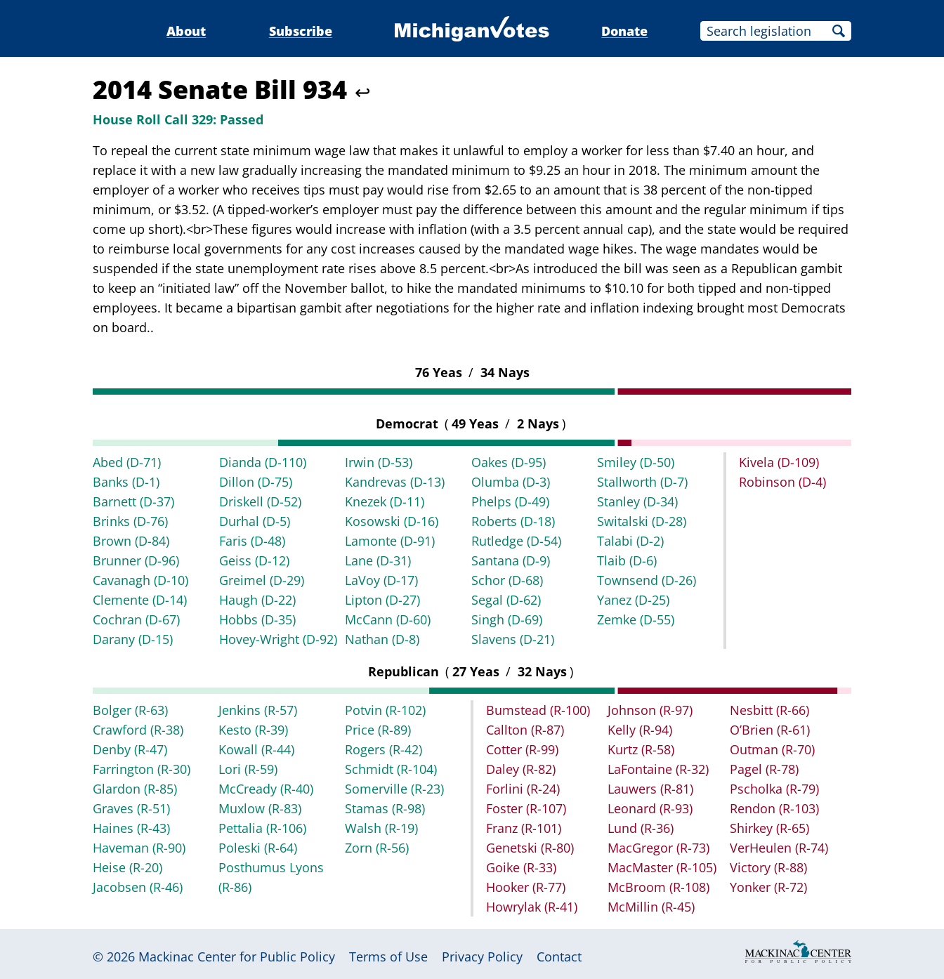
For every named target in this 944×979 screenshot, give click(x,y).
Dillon (255, 481)
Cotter (522, 749)
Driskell (260, 501)
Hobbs (257, 619)
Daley (521, 769)
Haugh (257, 599)
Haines (131, 828)
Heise (127, 867)
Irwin (378, 462)
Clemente (140, 599)
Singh (506, 619)
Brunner (136, 560)
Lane (378, 560)
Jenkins (257, 710)
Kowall (256, 749)
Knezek (384, 501)
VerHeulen (779, 847)
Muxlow (259, 808)
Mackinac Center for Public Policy (236, 956)
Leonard (650, 808)
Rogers (383, 749)
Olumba (510, 481)
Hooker (525, 887)
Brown (131, 540)
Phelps (510, 501)
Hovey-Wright (278, 639)
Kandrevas (395, 481)
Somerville (394, 788)
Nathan (382, 639)
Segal (506, 599)
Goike (521, 867)
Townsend (646, 580)
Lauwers (650, 788)
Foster (526, 808)
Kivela (779, 462)
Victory (768, 867)
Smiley (635, 462)
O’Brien (770, 729)
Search (838, 31)
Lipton (382, 599)
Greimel (261, 580)
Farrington (141, 769)
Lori (247, 769)
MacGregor (658, 847)
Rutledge (516, 540)
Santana (510, 560)
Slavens (512, 639)
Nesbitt (769, 710)
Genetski (530, 847)
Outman (772, 749)
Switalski (641, 521)
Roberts (513, 521)
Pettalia (262, 828)
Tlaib (627, 560)
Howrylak (531, 906)
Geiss (254, 560)
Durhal (254, 521)
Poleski (257, 847)
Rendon (774, 808)
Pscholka (774, 788)
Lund (641, 828)
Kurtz (641, 749)
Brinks (130, 521)
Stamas (385, 808)
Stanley (637, 501)
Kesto (253, 729)
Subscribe (300, 30)
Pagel (764, 769)
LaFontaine (658, 769)
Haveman (139, 847)
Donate (624, 30)
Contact (559, 956)
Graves (131, 808)
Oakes (508, 462)
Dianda (262, 462)
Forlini (523, 788)
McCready (265, 788)
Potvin (385, 710)
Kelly (640, 729)
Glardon (135, 788)
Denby (130, 749)
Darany (133, 639)
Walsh (381, 828)
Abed (127, 462)
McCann (388, 619)
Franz (523, 828)
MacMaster (662, 867)
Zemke (635, 619)
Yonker (768, 887)
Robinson (782, 481)
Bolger (130, 710)
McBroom (658, 887)
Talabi (630, 540)
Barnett (133, 501)
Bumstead (538, 710)
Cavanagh (140, 580)
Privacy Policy (482, 956)
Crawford (138, 729)
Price (378, 729)
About (186, 30)
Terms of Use (388, 956)
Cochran (136, 619)
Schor (507, 580)
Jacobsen (138, 887)
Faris (252, 540)
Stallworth (642, 481)
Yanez (633, 599)
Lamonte (390, 540)
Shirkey (769, 828)
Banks (126, 481)
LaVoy (381, 580)
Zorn (377, 847)
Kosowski (391, 521)
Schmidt (391, 769)
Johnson (650, 710)
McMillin (651, 906)
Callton (525, 729)
